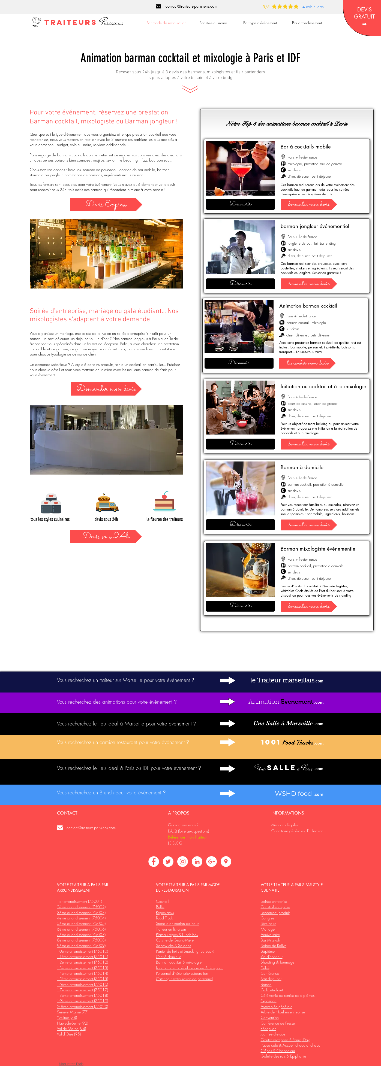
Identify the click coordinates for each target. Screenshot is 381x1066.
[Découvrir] (240, 204)
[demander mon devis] (309, 204)
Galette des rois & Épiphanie (283, 1056)
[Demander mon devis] (106, 389)
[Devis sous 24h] (106, 536)
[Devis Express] (106, 204)
